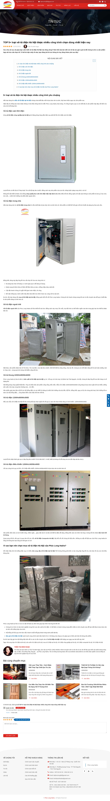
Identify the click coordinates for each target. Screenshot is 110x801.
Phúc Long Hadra (92, 765)
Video (5, 772)
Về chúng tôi (9, 758)
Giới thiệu (30, 5)
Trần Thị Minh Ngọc (22, 647)
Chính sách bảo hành (31, 765)
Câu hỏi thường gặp (31, 775)
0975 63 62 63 (22, 1)
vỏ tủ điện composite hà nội (84, 642)
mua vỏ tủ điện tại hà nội (50, 642)
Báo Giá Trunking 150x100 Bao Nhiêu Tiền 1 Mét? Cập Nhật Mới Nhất (93, 686)
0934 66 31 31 (68, 772)
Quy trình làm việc (30, 779)
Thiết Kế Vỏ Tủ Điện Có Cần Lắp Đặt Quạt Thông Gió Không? (92, 666)
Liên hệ (76, 5)
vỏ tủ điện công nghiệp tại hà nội (67, 642)
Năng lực (67, 5)
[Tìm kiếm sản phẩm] (97, 5)
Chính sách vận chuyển (32, 762)
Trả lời (7, 712)
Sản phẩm (40, 5)
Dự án (5, 765)
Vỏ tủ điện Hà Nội (98, 642)
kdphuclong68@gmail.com (46, 1)
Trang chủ (20, 5)
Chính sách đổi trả (30, 768)
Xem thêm (33, 678)
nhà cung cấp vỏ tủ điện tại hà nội (16, 642)
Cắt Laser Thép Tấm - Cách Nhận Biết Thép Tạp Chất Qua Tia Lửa (40, 666)
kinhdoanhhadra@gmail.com (61, 778)
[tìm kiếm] (105, 5)
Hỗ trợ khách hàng (33, 758)
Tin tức (58, 5)
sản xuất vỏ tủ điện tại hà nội (34, 642)
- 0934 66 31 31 (30, 1)
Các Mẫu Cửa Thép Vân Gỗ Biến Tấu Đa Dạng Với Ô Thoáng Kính (41, 686)
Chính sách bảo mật (31, 772)
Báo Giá (49, 5)
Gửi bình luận (10, 735)
